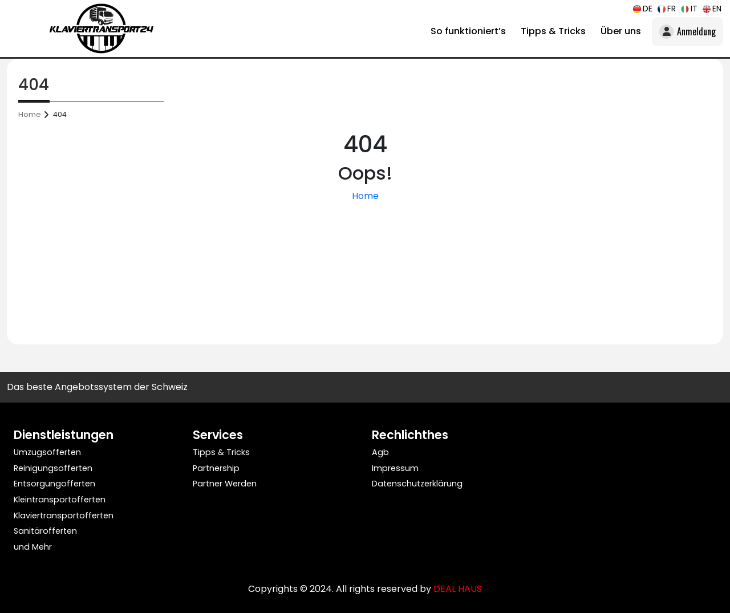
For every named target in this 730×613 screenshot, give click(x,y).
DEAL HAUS (457, 588)
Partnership (216, 468)
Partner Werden (225, 483)
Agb (380, 452)
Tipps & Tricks (553, 31)
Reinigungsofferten (53, 468)
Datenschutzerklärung (417, 483)
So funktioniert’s (468, 31)
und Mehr (33, 547)
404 (60, 114)
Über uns (621, 31)
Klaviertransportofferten (63, 515)
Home (29, 114)
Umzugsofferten (47, 452)
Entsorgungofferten (54, 483)
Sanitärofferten (45, 531)
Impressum (395, 468)
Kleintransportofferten (60, 499)
